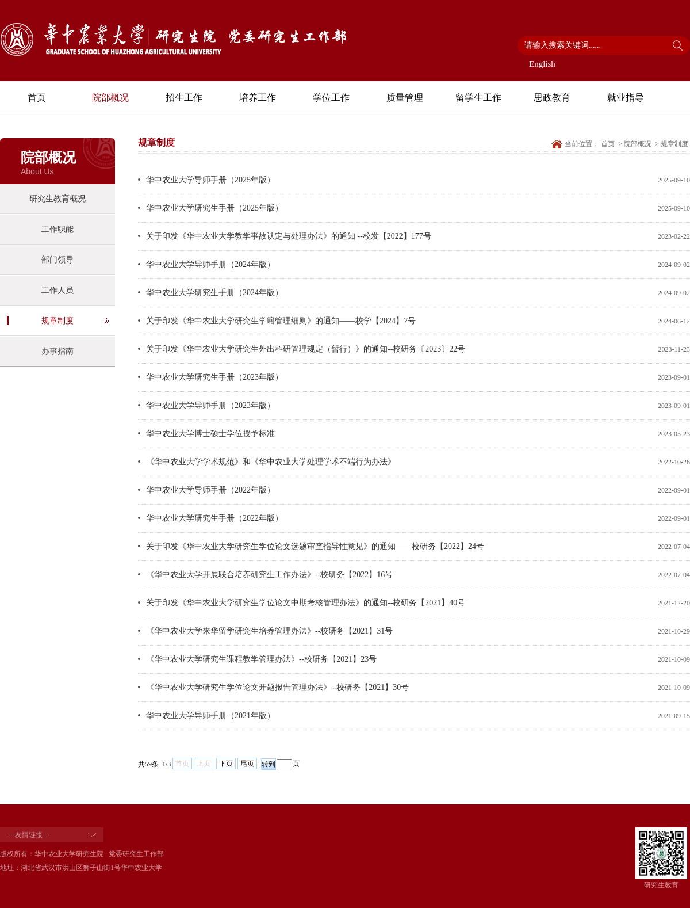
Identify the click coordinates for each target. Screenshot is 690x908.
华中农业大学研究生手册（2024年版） (214, 292)
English (542, 63)
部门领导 (57, 259)
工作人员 (57, 290)
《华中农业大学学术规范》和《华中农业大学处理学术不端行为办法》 (271, 461)
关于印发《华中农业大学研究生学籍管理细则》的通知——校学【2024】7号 (281, 320)
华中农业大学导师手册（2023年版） (210, 405)
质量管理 (404, 97)
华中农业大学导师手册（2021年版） (210, 715)
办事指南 (57, 351)
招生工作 (184, 97)
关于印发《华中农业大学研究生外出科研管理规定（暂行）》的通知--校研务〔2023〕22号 (305, 349)
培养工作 (257, 97)
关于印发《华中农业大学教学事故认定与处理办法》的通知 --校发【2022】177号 (288, 236)
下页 (226, 764)
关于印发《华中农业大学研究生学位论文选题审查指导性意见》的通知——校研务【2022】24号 (315, 546)
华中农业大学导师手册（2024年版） (210, 264)
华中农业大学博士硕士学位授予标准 (210, 433)
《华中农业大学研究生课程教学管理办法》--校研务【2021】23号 (261, 659)
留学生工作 (478, 97)
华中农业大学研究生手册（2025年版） (214, 208)
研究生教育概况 (57, 198)
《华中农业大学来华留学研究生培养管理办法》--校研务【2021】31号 (269, 631)
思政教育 (552, 97)
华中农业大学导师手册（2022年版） (210, 490)
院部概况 (110, 97)
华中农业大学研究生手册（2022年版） (214, 518)
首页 (37, 97)
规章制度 (57, 320)
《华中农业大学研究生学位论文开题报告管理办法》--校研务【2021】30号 (277, 687)
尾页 (247, 764)
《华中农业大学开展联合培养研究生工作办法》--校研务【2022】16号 (269, 574)
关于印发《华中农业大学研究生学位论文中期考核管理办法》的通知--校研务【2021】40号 (305, 602)
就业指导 (625, 97)
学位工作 (331, 97)
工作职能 (57, 229)
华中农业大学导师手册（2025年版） (210, 180)
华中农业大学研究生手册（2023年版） (214, 377)
